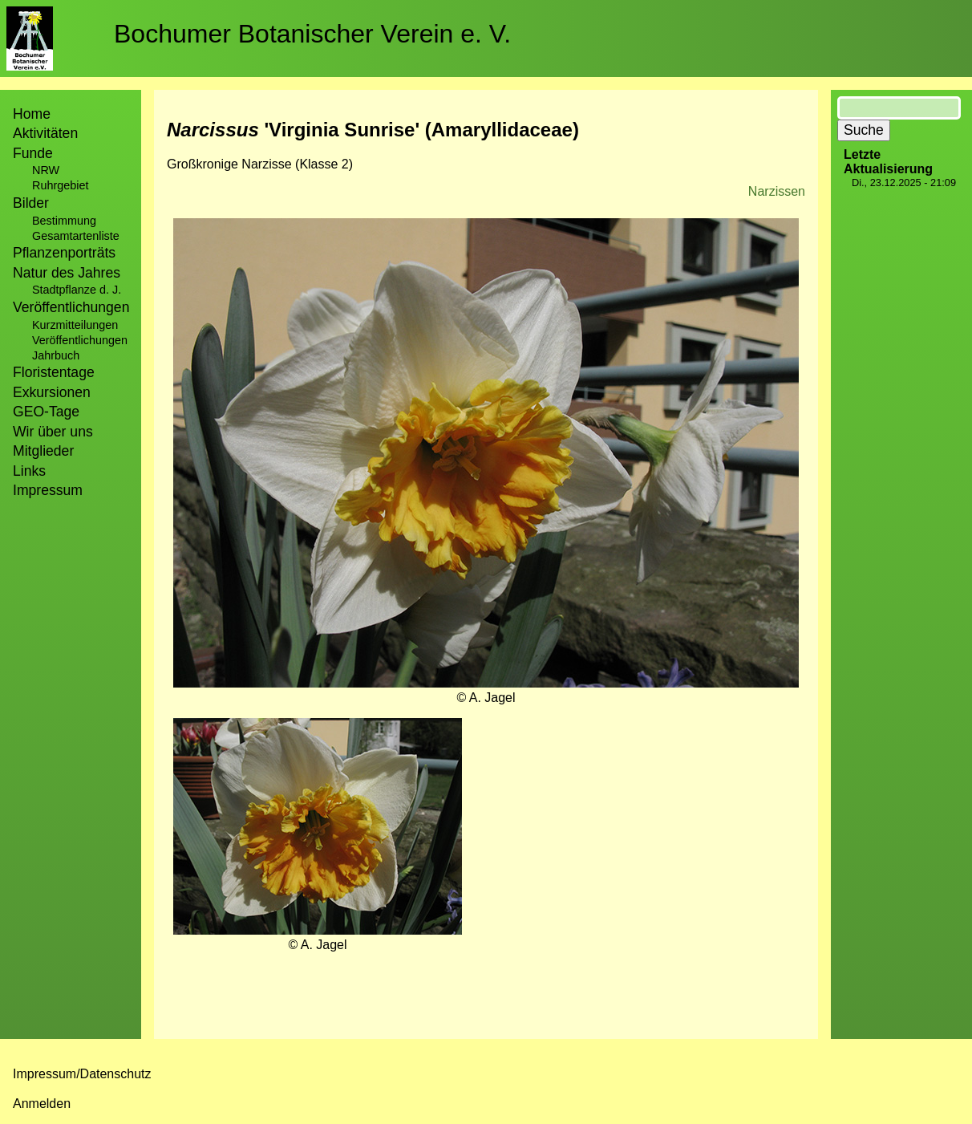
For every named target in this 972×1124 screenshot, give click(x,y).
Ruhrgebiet (60, 185)
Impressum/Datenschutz (82, 1074)
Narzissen (776, 191)
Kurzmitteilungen (75, 325)
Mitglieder (43, 451)
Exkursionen (52, 392)
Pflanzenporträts (64, 253)
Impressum (48, 490)
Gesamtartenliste (75, 235)
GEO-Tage (46, 412)
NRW (45, 170)
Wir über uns (53, 432)
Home (32, 114)
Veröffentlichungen (80, 340)
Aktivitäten (45, 133)
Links (29, 471)
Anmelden (42, 1103)
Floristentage (54, 372)
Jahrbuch (55, 355)
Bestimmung (64, 220)
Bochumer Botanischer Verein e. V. (312, 33)
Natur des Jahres (66, 273)
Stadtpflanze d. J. (76, 289)
